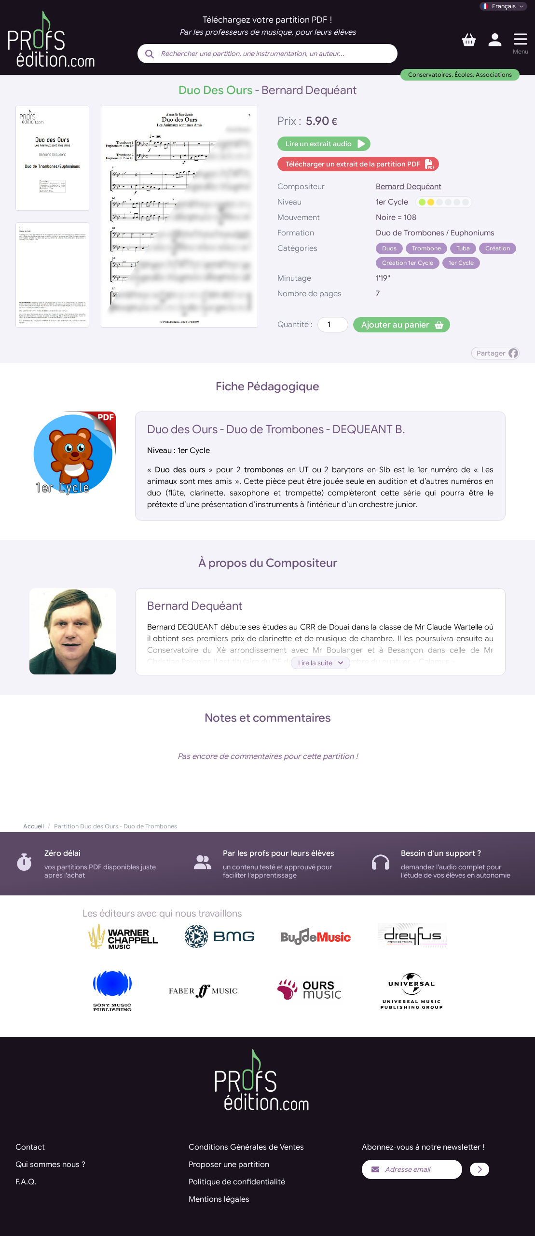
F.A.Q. (25, 1182)
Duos (389, 248)
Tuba (463, 248)
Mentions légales (219, 1199)
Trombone (426, 248)
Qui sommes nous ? (50, 1164)
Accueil (33, 826)
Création (497, 248)
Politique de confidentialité (237, 1182)
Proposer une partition (229, 1164)
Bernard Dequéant (408, 187)
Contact (30, 1147)
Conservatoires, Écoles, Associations (460, 74)
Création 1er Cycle (407, 262)
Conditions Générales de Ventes (246, 1147)
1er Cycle (461, 262)
